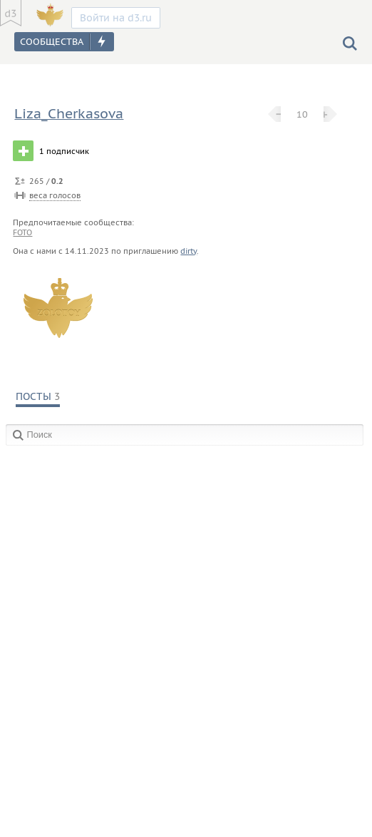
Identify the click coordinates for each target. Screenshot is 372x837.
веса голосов (55, 195)
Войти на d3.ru (116, 17)
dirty (188, 251)
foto (22, 232)
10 (302, 114)
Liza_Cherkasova (68, 113)
